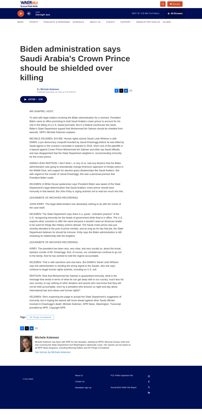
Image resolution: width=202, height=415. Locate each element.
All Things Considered (40, 323)
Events (110, 28)
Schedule (78, 28)
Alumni (167, 28)
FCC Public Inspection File (122, 382)
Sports (33, 28)
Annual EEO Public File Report (123, 394)
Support (125, 28)
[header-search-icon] (164, 7)
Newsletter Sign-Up (148, 28)
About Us (95, 28)
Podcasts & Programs (57, 28)
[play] (21, 19)
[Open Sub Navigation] (26, 28)
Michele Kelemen (49, 95)
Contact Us (79, 388)
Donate (178, 7)
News (20, 28)
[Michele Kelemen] (26, 350)
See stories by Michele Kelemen (53, 358)
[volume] (29, 20)
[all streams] (175, 19)
